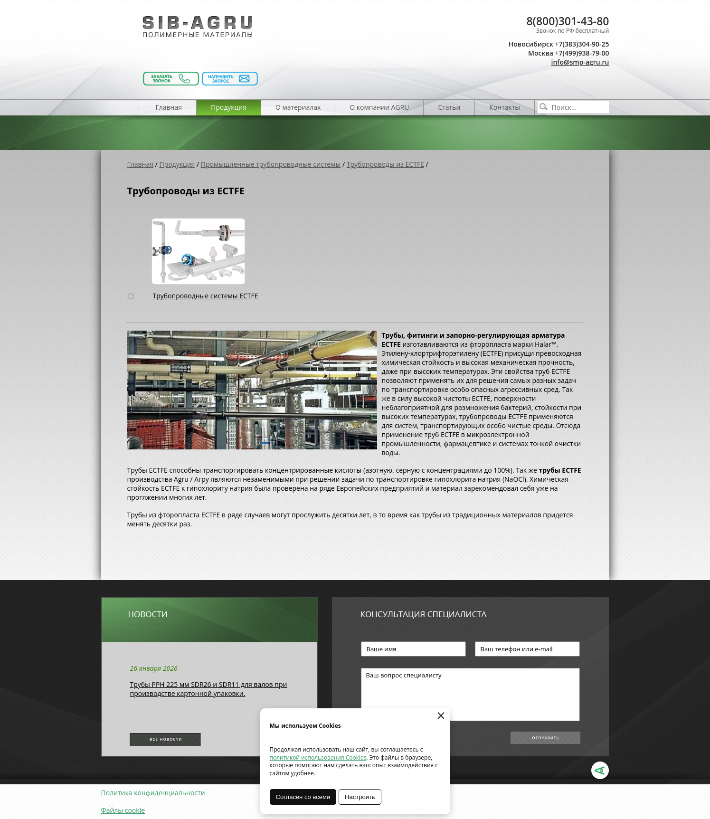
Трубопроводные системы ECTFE (205, 295)
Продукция (228, 107)
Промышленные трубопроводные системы (271, 164)
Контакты (504, 107)
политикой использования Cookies (318, 757)
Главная (169, 107)
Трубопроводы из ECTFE (385, 164)
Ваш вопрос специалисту (470, 694)
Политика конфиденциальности (153, 792)
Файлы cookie (123, 810)
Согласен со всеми (303, 796)
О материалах (298, 107)
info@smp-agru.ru (580, 62)
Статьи (449, 107)
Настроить (360, 796)
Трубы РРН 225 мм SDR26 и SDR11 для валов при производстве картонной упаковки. (208, 689)
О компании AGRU (379, 107)
